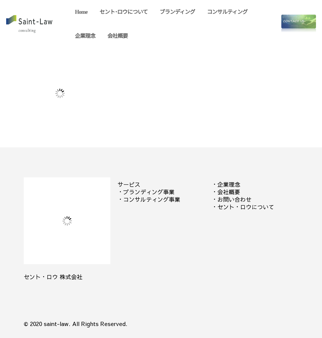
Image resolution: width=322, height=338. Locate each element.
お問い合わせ (234, 199)
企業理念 (228, 184)
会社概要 (228, 192)
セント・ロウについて (245, 207)
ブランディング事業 (148, 192)
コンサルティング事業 (151, 199)
